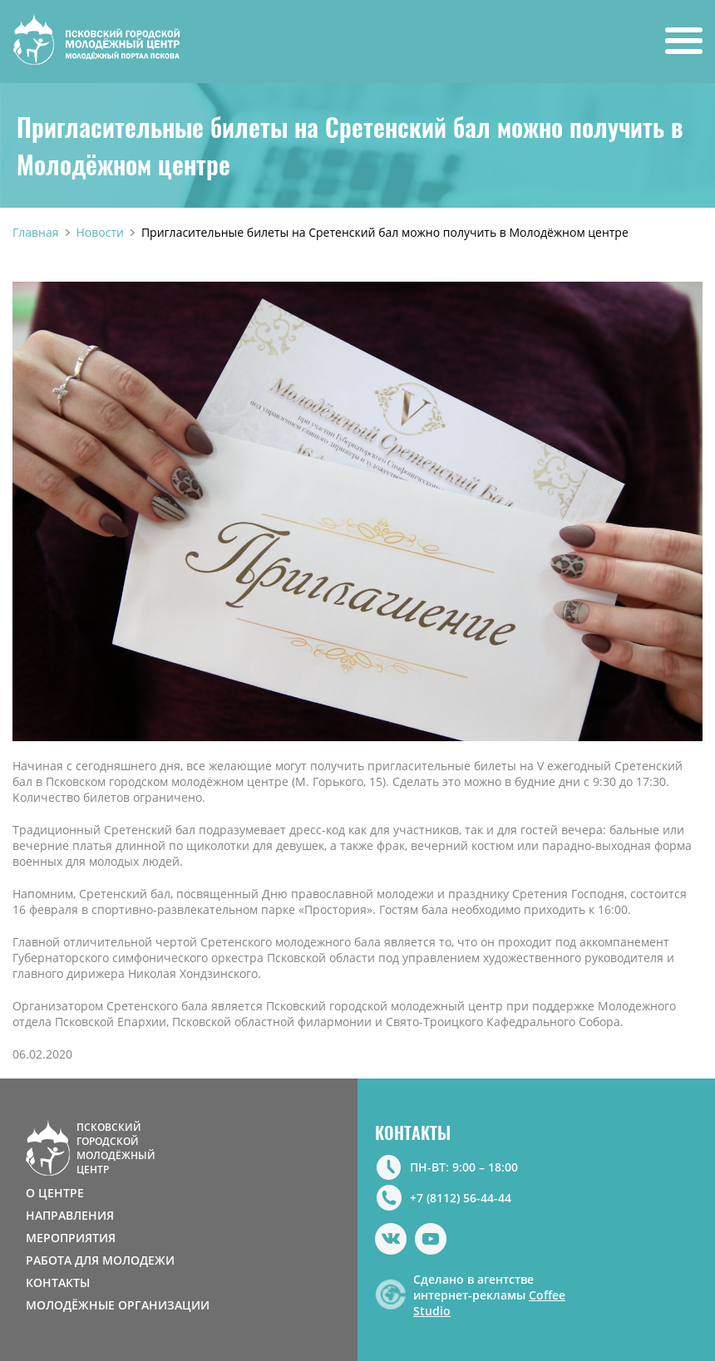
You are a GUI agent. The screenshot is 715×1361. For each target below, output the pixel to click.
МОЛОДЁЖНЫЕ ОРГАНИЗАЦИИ (118, 1305)
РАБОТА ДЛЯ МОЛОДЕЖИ (100, 1260)
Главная (35, 232)
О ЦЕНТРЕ (55, 1193)
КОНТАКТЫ (58, 1282)
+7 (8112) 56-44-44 (460, 1198)
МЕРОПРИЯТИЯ (71, 1238)
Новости (100, 232)
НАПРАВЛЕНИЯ (70, 1215)
